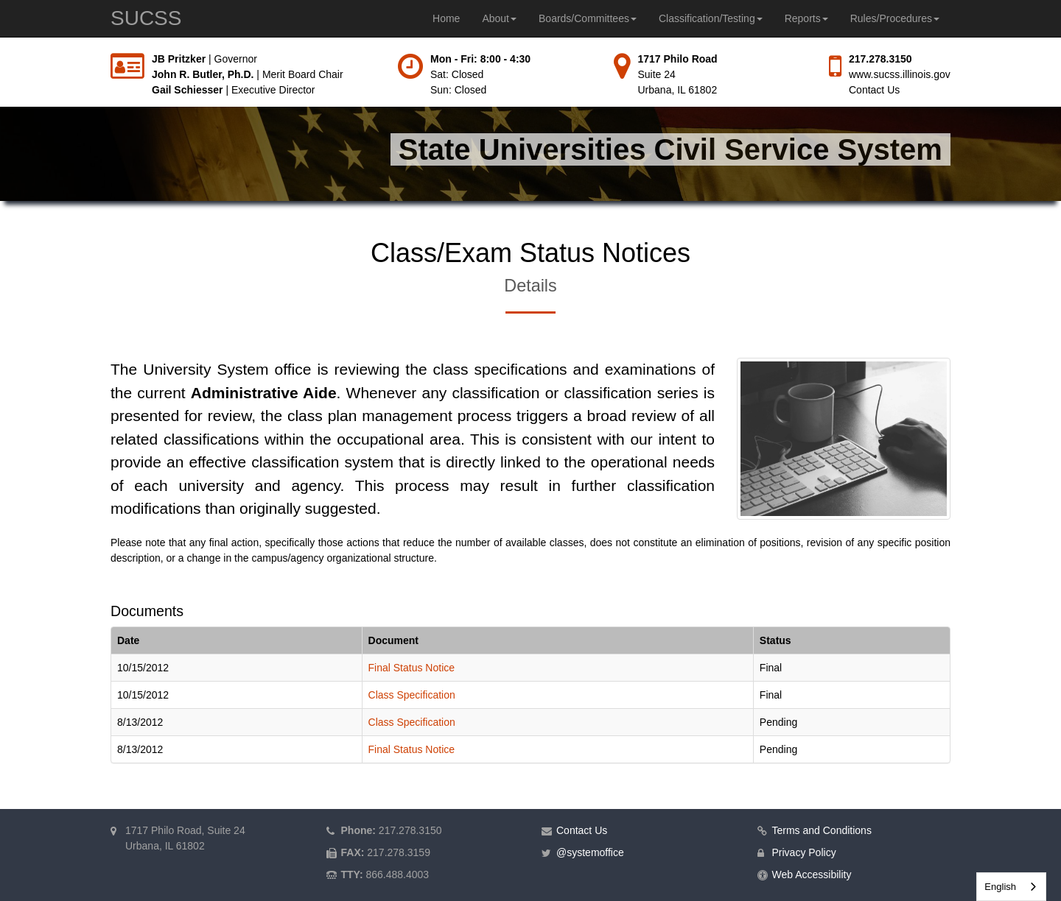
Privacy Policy (804, 852)
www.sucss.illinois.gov (899, 74)
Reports (806, 18)
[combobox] (1011, 886)
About (499, 18)
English (1000, 886)
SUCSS (146, 18)
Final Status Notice (411, 668)
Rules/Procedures (894, 18)
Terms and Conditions (822, 830)
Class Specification (411, 695)
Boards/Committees (588, 18)
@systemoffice (590, 852)
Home (446, 18)
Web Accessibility (812, 874)
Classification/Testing (711, 18)
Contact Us (874, 90)
